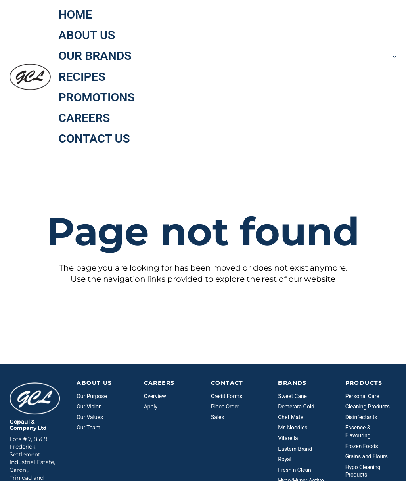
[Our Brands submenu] (394, 56)
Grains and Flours (366, 456)
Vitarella (288, 438)
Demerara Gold (296, 406)
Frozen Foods (361, 446)
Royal (284, 459)
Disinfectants (361, 417)
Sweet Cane (292, 396)
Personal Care (362, 396)
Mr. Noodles (292, 427)
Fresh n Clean (294, 470)
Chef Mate (290, 417)
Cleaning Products (367, 406)
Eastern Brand (295, 449)
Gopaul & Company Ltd (28, 424)
